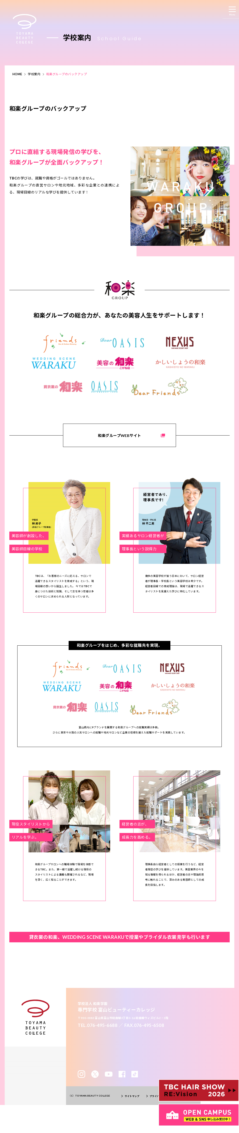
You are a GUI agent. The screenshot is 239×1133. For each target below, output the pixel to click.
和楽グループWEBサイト (119, 435)
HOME (17, 74)
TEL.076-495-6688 (97, 1025)
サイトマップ (132, 1096)
